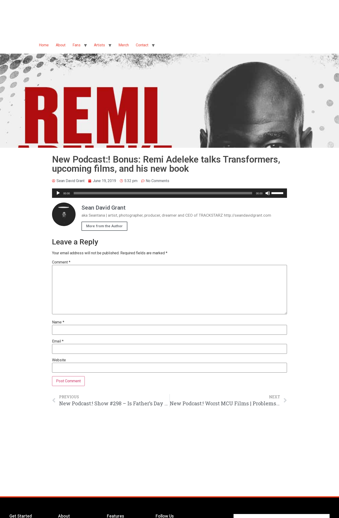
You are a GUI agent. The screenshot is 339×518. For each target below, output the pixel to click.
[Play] (58, 193)
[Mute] (267, 193)
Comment (61, 262)
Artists (99, 45)
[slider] (163, 193)
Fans (77, 45)
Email (58, 341)
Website (59, 360)
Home (44, 45)
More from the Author (104, 226)
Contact (142, 45)
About (60, 45)
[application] (169, 193)
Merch (123, 45)
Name (58, 322)
